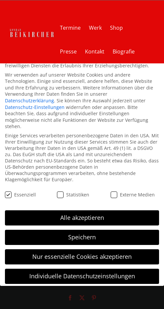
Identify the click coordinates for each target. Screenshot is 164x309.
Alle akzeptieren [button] (82, 218)
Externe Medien (133, 194)
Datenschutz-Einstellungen (35, 107)
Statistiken (73, 194)
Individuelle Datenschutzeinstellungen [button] (82, 276)
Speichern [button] (82, 237)
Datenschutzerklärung (29, 100)
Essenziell (20, 194)
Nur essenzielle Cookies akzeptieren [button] (82, 256)
